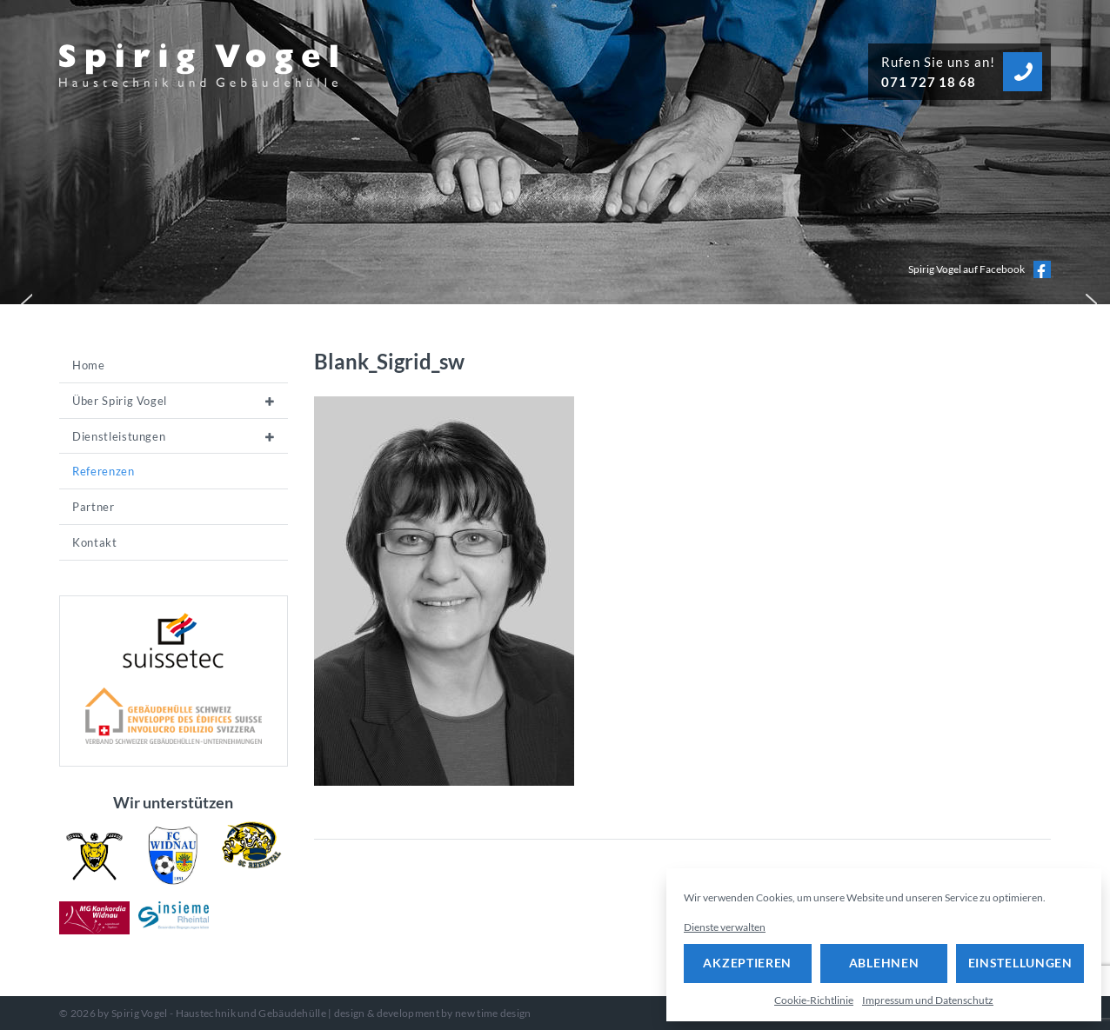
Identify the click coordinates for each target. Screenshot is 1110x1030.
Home (88, 365)
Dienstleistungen (118, 436)
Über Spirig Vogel (119, 401)
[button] (22, 299)
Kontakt (94, 542)
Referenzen (103, 471)
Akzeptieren (747, 962)
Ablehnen (884, 962)
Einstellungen (1020, 962)
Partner (93, 507)
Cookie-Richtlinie (813, 1000)
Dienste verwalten (725, 927)
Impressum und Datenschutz (927, 1000)
